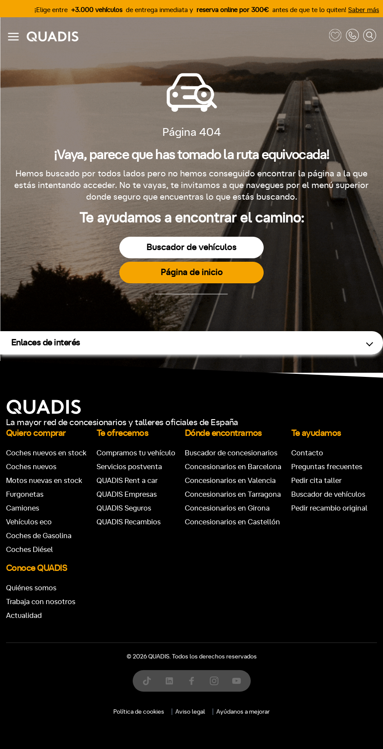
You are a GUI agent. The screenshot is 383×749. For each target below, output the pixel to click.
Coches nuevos (31, 466)
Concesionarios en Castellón (232, 522)
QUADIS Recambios (129, 522)
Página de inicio (192, 272)
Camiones (22, 508)
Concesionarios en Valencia (230, 480)
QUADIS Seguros (124, 508)
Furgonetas (25, 494)
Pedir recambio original (329, 508)
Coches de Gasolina (39, 535)
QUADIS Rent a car (127, 480)
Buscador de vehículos (191, 247)
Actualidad (24, 615)
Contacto (307, 453)
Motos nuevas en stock (44, 480)
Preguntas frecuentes (326, 466)
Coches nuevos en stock (46, 453)
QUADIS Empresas (127, 494)
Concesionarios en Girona (227, 508)
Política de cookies (138, 712)
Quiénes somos (31, 588)
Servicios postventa (129, 466)
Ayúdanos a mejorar (243, 712)
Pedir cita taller (316, 480)
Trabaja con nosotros (40, 601)
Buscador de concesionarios (231, 453)
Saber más (363, 10)
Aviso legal (190, 712)
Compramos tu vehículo (136, 453)
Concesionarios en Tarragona (233, 494)
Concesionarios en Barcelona (233, 466)
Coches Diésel (29, 549)
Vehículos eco (29, 522)
